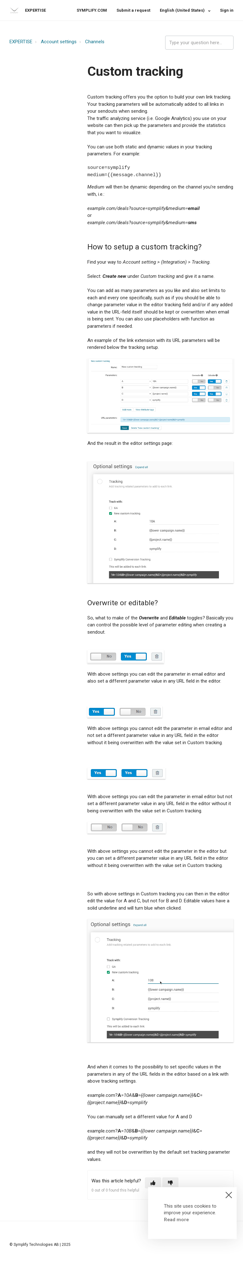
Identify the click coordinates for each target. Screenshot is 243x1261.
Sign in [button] (227, 10)
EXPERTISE (20, 42)
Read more (176, 1219)
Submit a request (133, 10)
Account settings (59, 42)
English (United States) (183, 10)
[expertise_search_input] (199, 43)
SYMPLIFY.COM (92, 10)
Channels (94, 42)
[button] (153, 1182)
